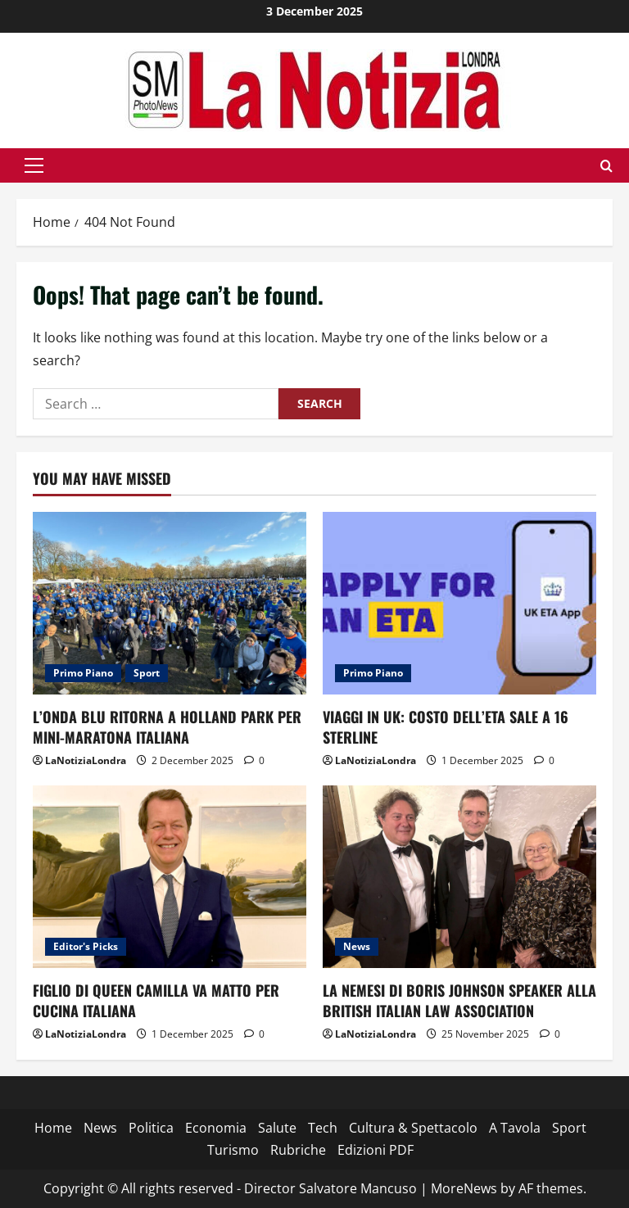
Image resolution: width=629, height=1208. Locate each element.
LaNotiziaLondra (85, 760)
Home (53, 1128)
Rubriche (298, 1150)
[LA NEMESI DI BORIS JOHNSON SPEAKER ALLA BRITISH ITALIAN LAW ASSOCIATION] (459, 876)
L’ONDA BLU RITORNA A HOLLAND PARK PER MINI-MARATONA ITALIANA (167, 727)
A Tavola (515, 1128)
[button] (34, 165)
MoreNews (464, 1188)
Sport (146, 673)
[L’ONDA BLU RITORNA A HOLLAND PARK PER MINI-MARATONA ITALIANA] (169, 603)
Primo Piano (83, 673)
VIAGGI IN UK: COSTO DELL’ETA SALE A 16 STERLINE (445, 727)
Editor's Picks (85, 946)
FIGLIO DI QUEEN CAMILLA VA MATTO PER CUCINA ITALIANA (156, 1000)
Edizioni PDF (375, 1150)
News (356, 946)
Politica (151, 1128)
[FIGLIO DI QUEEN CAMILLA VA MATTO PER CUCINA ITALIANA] (169, 876)
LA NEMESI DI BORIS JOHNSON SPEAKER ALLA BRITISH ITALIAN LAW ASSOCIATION (459, 1000)
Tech (322, 1128)
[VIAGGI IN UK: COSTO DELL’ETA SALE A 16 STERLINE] (459, 603)
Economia (216, 1128)
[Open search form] (606, 166)
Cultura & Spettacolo (413, 1128)
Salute (277, 1128)
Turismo (233, 1150)
